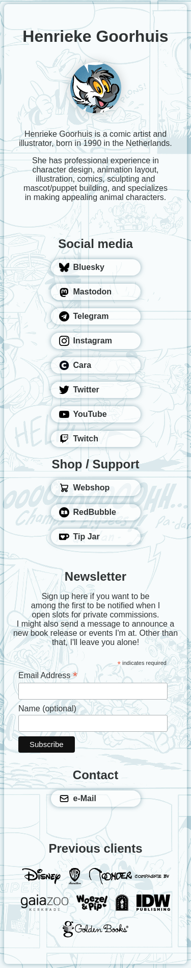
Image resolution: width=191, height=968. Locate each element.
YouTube (83, 414)
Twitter (79, 390)
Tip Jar (79, 537)
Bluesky (81, 267)
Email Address (47, 675)
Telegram (84, 316)
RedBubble (87, 512)
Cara (75, 365)
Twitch (78, 439)
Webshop (84, 488)
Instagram (85, 341)
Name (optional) (47, 708)
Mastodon (85, 292)
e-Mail (77, 798)
